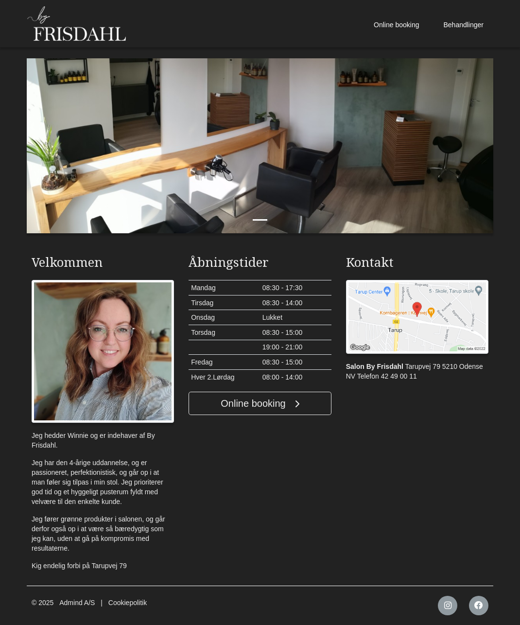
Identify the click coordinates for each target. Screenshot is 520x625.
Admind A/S (77, 603)
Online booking (396, 25)
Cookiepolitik (127, 603)
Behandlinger (463, 25)
